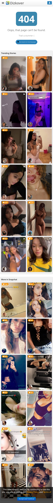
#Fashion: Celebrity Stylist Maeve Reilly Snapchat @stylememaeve (39, 433)
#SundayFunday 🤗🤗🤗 (10, 287)
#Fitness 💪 (32, 359)
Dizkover (15, 3)
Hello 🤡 (30, 287)
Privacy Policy (32, 492)
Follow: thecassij (7, 323)
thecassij (31, 323)
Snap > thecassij (7, 359)
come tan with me (34, 97)
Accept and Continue (26, 499)
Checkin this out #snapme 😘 (12, 432)
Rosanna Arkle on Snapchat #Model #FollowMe (11, 469)
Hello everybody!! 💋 (9, 395)
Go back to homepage (26, 42)
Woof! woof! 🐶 (33, 468)
